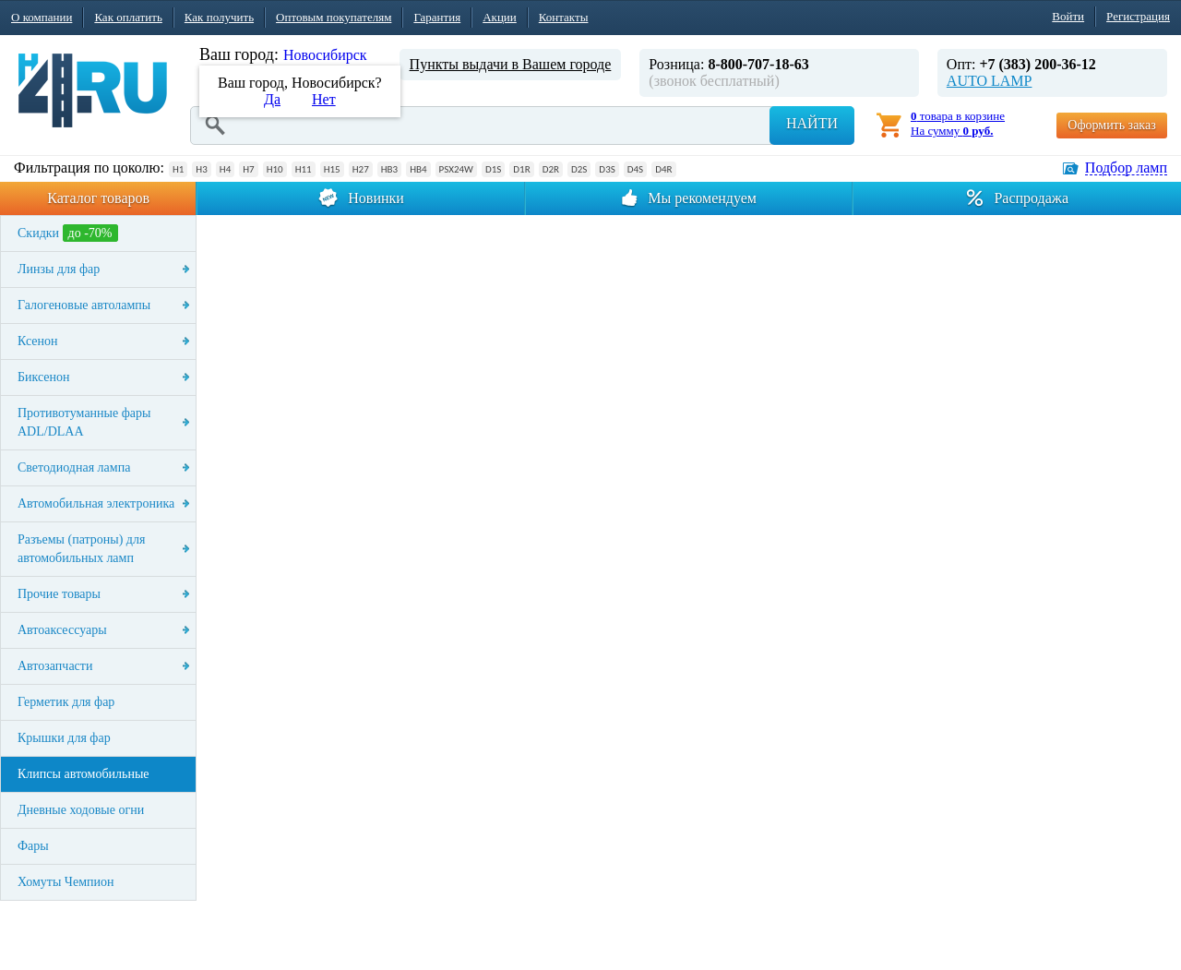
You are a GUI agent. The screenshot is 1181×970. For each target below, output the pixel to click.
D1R (521, 169)
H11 (303, 169)
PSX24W (456, 169)
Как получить (219, 17)
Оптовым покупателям (333, 17)
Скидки (68, 233)
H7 (248, 169)
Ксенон (38, 341)
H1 (178, 169)
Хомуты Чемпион (66, 882)
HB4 (418, 169)
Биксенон (44, 377)
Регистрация (1138, 16)
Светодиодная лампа (74, 467)
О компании (41, 17)
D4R (663, 169)
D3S (606, 169)
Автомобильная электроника (96, 503)
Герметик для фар (66, 702)
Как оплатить (127, 17)
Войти (1068, 16)
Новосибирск (325, 55)
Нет (324, 99)
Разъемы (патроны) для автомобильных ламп (81, 549)
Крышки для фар (64, 738)
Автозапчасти (55, 666)
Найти (812, 123)
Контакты (564, 17)
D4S (635, 169)
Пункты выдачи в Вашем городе (511, 64)
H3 (201, 169)
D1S (493, 169)
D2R (551, 169)
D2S (579, 169)
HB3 (389, 169)
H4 (225, 169)
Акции (500, 17)
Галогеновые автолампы (84, 305)
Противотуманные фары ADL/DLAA (84, 422)
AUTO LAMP (989, 81)
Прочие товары (59, 594)
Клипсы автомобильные (83, 774)
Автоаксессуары (62, 630)
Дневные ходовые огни (81, 810)
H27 (360, 169)
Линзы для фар (59, 269)
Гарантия (436, 17)
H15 (332, 169)
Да (272, 99)
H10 (275, 169)
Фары (33, 846)
